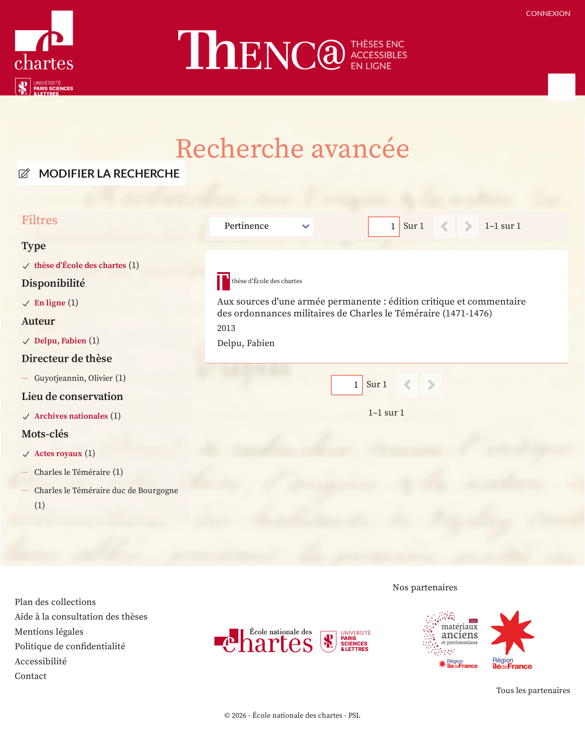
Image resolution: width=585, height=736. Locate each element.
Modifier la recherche (109, 173)
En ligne (49, 303)
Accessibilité (41, 662)
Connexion (548, 13)
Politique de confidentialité (70, 646)
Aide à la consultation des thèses (81, 617)
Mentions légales (49, 632)
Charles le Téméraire (72, 472)
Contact (31, 676)
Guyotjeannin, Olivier (73, 378)
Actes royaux (58, 453)
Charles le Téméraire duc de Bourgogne (106, 490)
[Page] (384, 226)
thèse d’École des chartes (80, 265)
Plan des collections (55, 602)
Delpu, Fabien (60, 341)
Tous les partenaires (533, 690)
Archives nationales (71, 416)
